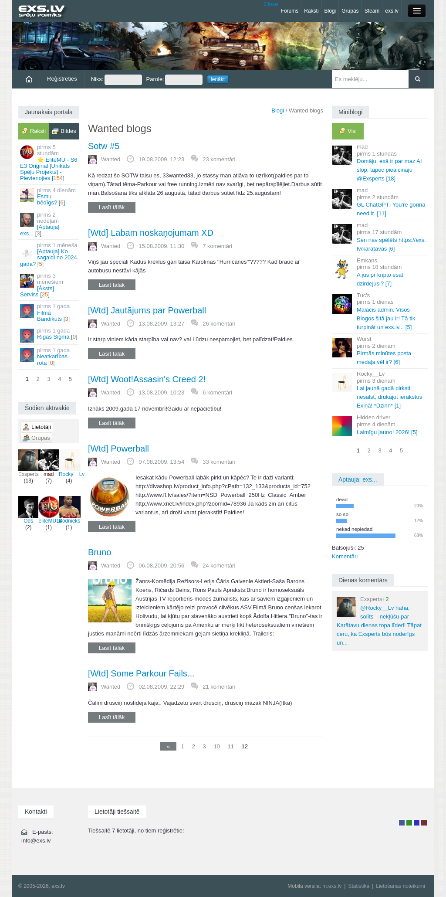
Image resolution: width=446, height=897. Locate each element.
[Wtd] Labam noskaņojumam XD (150, 233)
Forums (290, 11)
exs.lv (392, 11)
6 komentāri (217, 392)
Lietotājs (402, 822)
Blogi (330, 11)
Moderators (416, 822)
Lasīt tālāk (112, 207)
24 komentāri (219, 565)
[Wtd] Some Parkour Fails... (141, 673)
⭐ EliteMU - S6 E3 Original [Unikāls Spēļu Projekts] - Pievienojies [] (49, 162)
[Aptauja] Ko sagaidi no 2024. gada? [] (49, 254)
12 (245, 746)
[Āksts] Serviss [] (49, 285)
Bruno (99, 552)
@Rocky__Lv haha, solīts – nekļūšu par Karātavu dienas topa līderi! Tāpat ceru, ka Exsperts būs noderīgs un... (379, 621)
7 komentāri (217, 246)
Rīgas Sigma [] (49, 335)
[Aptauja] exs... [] (49, 224)
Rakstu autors (409, 822)
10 (216, 746)
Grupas (349, 11)
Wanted (110, 159)
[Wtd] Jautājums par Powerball (147, 310)
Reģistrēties (62, 78)
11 (230, 746)
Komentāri (345, 556)
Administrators (424, 822)
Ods (28, 510)
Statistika (358, 886)
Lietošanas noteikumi (400, 886)
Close (271, 4)
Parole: (174, 80)
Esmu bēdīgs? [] (49, 196)
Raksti (311, 11)
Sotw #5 (103, 146)
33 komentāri (219, 462)
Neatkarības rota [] (49, 356)
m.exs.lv (331, 886)
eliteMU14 (50, 510)
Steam (372, 11)
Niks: (116, 80)
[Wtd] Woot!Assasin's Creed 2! (147, 379)
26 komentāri (219, 323)
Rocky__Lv (71, 463)
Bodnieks (69, 510)
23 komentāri (219, 159)
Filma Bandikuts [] (49, 312)
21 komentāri (219, 686)
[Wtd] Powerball (118, 448)
